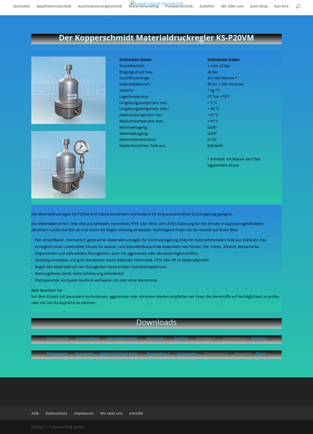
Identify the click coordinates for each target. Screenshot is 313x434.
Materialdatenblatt (121, 338)
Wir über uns (232, 6)
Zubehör (207, 6)
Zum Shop (259, 6)
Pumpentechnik (179, 6)
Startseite (21, 6)
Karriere (281, 6)
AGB (35, 413)
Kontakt (136, 413)
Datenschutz (56, 413)
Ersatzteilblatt (87, 338)
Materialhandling (144, 6)
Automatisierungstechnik (100, 6)
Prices (261, 353)
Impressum (84, 413)
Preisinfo (258, 338)
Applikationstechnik (54, 6)
